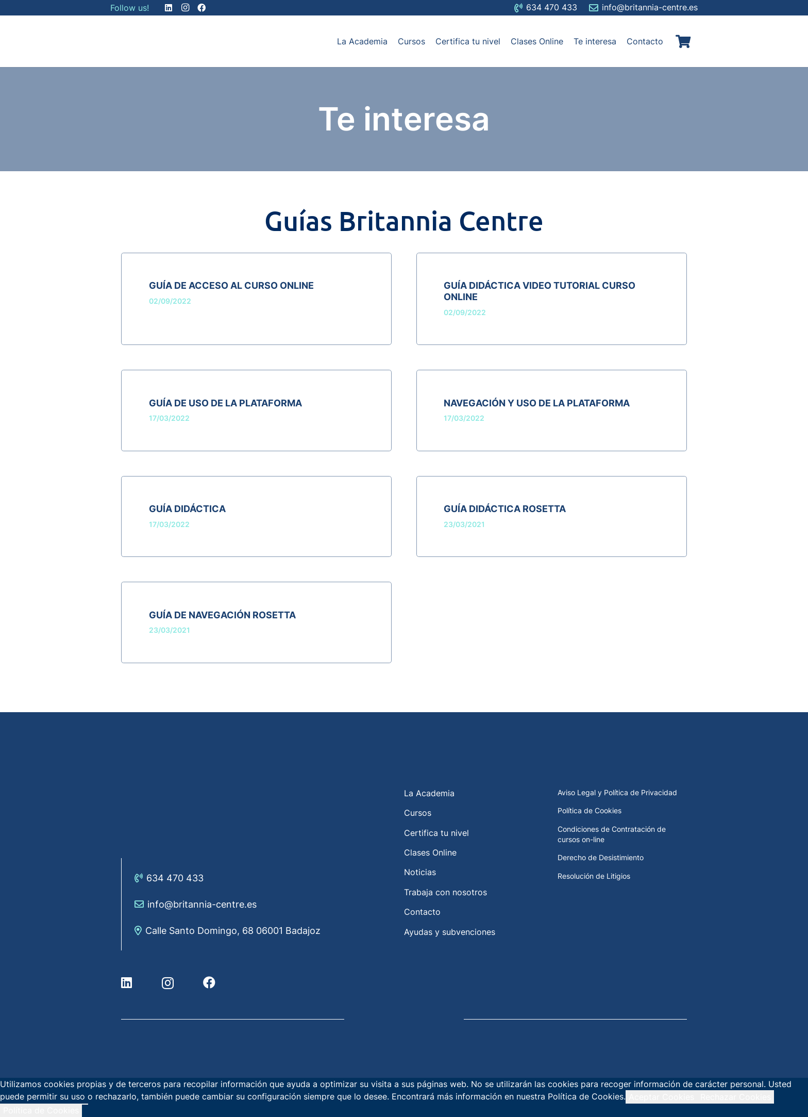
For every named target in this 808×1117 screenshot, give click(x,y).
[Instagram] (168, 983)
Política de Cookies (589, 810)
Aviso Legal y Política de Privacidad (617, 792)
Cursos (417, 813)
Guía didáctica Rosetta (505, 508)
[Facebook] (209, 982)
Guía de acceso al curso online (231, 285)
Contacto (422, 912)
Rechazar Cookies (735, 1097)
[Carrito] (683, 41)
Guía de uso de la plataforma (225, 403)
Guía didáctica (187, 508)
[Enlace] (136, 41)
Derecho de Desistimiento (601, 857)
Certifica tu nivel (436, 833)
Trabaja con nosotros (445, 892)
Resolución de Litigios (594, 876)
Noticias (420, 872)
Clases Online (430, 852)
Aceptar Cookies (661, 1097)
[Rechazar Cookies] (85, 1104)
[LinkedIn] (126, 982)
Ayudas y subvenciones (449, 932)
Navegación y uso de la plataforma (537, 403)
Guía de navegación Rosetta (222, 615)
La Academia (429, 793)
